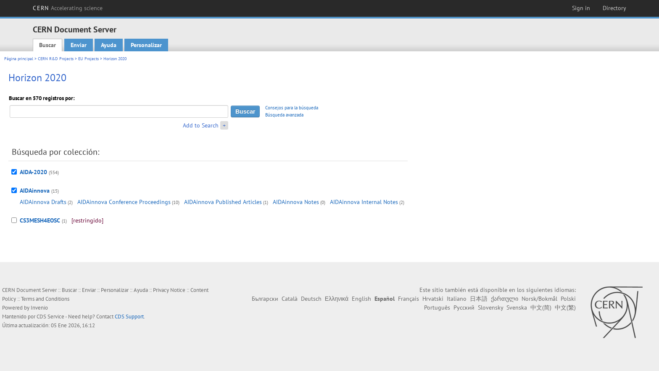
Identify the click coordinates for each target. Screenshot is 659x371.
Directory (614, 8)
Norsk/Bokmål (539, 298)
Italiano (457, 298)
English (361, 298)
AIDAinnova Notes (296, 202)
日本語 (479, 298)
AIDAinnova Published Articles (223, 202)
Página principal (18, 58)
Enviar (79, 45)
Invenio (39, 307)
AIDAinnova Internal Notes (364, 202)
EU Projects (88, 58)
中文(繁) (565, 307)
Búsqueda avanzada (284, 115)
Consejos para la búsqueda (291, 108)
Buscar (47, 45)
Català (290, 298)
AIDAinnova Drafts (43, 202)
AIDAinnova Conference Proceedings (124, 202)
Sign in (581, 8)
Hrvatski (432, 298)
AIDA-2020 (33, 172)
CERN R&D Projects (56, 58)
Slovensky (490, 307)
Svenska (516, 307)
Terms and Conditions (45, 298)
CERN (68, 8)
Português (437, 307)
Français (408, 298)
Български (265, 298)
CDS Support (129, 316)
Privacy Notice (169, 290)
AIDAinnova (35, 190)
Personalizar (146, 45)
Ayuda (108, 45)
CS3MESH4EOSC (40, 220)
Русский (463, 307)
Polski (568, 298)
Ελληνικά (336, 298)
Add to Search (201, 125)
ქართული (504, 298)
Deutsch (311, 298)
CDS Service (50, 316)
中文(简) (540, 307)
